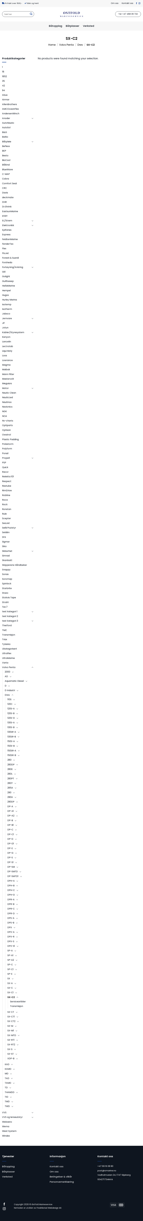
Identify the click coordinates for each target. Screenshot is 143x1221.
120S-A (11, 708)
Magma (6, 364)
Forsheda (7, 262)
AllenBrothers (9, 104)
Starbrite (7, 588)
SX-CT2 (11, 1021)
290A (10, 797)
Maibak (6, 369)
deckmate (8, 197)
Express (6, 234)
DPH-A (11, 880)
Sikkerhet (7, 551)
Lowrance (7, 360)
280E (10, 769)
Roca (5, 499)
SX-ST (10, 1053)
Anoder (6, 118)
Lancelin (6, 341)
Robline (6, 495)
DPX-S (10, 941)
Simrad (6, 555)
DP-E (10, 848)
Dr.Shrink (7, 206)
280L (9, 773)
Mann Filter (8, 374)
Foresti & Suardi (10, 257)
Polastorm (7, 444)
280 (9, 759)
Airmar (5, 99)
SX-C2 (11, 997)
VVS (4, 1112)
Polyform (7, 448)
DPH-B (11, 885)
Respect (6, 481)
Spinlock (6, 583)
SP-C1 (10, 969)
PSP (4, 462)
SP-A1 (10, 955)
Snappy (6, 569)
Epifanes (6, 230)
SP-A (10, 950)
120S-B (11, 713)
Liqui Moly (7, 351)
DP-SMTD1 (12, 876)
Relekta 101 (8, 476)
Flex (4, 248)
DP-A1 (10, 811)
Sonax (5, 574)
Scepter (6, 518)
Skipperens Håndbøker (14, 565)
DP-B (10, 820)
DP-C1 (10, 834)
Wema (5, 1126)
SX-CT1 (11, 1016)
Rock (5, 504)
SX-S (9, 1049)
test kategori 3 (10, 620)
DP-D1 (10, 843)
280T (10, 783)
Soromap (7, 579)
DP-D (10, 839)
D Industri (10, 690)
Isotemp (6, 304)
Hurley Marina (9, 299)
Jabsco (6, 313)
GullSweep (8, 281)
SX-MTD (11, 1035)
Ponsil (5, 453)
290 (9, 792)
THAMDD (9, 1092)
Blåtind (6, 164)
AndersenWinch (10, 113)
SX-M (10, 1026)
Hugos (5, 295)
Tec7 (5, 606)
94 (3, 90)
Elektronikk (8, 225)
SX (8, 978)
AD (6, 676)
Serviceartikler (18, 1001)
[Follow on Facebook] (136, 3)
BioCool (6, 160)
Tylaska (6, 644)
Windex (6, 1135)
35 (3, 81)
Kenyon (6, 337)
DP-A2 (10, 815)
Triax (4, 639)
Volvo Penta (66, 44)
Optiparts (7, 425)
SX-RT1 (11, 1040)
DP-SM (11, 866)
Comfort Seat (9, 183)
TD (6, 1087)
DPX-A (11, 932)
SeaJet (6, 523)
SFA (4, 537)
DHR (4, 202)
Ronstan (6, 509)
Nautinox (7, 402)
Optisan (6, 430)
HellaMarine (8, 285)
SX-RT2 (11, 1044)
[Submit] (31, 14)
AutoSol (6, 127)
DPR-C (11, 908)
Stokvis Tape (9, 597)
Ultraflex (6, 653)
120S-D (11, 718)
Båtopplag (55, 26)
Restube (6, 485)
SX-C (10, 987)
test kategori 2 (10, 616)
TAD (7, 1078)
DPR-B (10, 904)
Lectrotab (7, 346)
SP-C (10, 964)
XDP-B (10, 1058)
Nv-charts (7, 420)
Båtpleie (6, 141)
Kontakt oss (127, 3)
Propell (6, 458)
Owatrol (6, 434)
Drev (80, 44)
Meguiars (7, 383)
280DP (11, 764)
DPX (9, 927)
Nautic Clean (9, 392)
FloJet (5, 253)
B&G (4, 132)
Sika (4, 546)
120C (9, 704)
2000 (7, 671)
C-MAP (6, 174)
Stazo (5, 593)
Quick (5, 467)
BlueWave (7, 169)
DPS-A (10, 918)
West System (9, 1131)
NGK (4, 411)
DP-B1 (10, 825)
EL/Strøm (7, 220)
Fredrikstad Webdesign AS (49, 1208)
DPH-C (11, 890)
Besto (5, 155)
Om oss (114, 3)
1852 (4, 76)
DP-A (10, 806)
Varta (5, 662)
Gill (3, 271)
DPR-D (11, 913)
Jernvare (7, 318)
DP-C (10, 829)
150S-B (11, 745)
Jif (3, 323)
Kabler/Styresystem (13, 332)
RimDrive (7, 490)
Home (52, 44)
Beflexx (6, 146)
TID (6, 1096)
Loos (4, 355)
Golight (6, 276)
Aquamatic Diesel (14, 681)
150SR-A (11, 750)
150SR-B (11, 755)
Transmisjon (8, 634)
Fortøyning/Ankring (12, 267)
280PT (10, 778)
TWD (7, 1106)
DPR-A (11, 899)
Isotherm (7, 309)
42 (3, 85)
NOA (4, 416)
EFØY (5, 216)
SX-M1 (10, 1030)
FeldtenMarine (10, 239)
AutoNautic (8, 122)
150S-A (11, 741)
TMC (4, 630)
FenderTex (7, 243)
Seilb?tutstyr (9, 527)
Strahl (5, 602)
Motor (5, 388)
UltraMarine (8, 658)
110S (9, 699)
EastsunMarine (10, 211)
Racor (5, 472)
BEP (4, 150)
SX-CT (10, 1012)
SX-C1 (10, 992)
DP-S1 (10, 862)
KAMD (8, 1069)
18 (3, 71)
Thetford (7, 625)
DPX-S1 (11, 946)
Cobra (5, 178)
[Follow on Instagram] (139, 3)
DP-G (10, 853)
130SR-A (11, 732)
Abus (5, 95)
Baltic (5, 136)
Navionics (7, 406)
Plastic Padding (10, 439)
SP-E (9, 974)
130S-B (11, 727)
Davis (5, 192)
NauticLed (7, 397)
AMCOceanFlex (10, 109)
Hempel (6, 290)
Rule (4, 513)
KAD (7, 1064)
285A (10, 787)
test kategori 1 (9, 611)
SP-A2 (10, 960)
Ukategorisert (9, 648)
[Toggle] (32, 118)
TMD (7, 1101)
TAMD (8, 1083)
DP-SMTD (12, 871)
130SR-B (11, 736)
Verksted (88, 26)
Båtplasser (72, 26)
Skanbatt (7, 560)
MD (6, 1073)
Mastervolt (8, 378)
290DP (10, 801)
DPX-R (10, 936)
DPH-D (11, 894)
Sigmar (6, 541)
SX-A (10, 983)
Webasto (7, 1121)
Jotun (5, 327)
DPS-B (10, 922)
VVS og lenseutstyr (12, 1117)
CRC (4, 188)
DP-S (10, 857)
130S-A (11, 722)
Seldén (5, 532)
